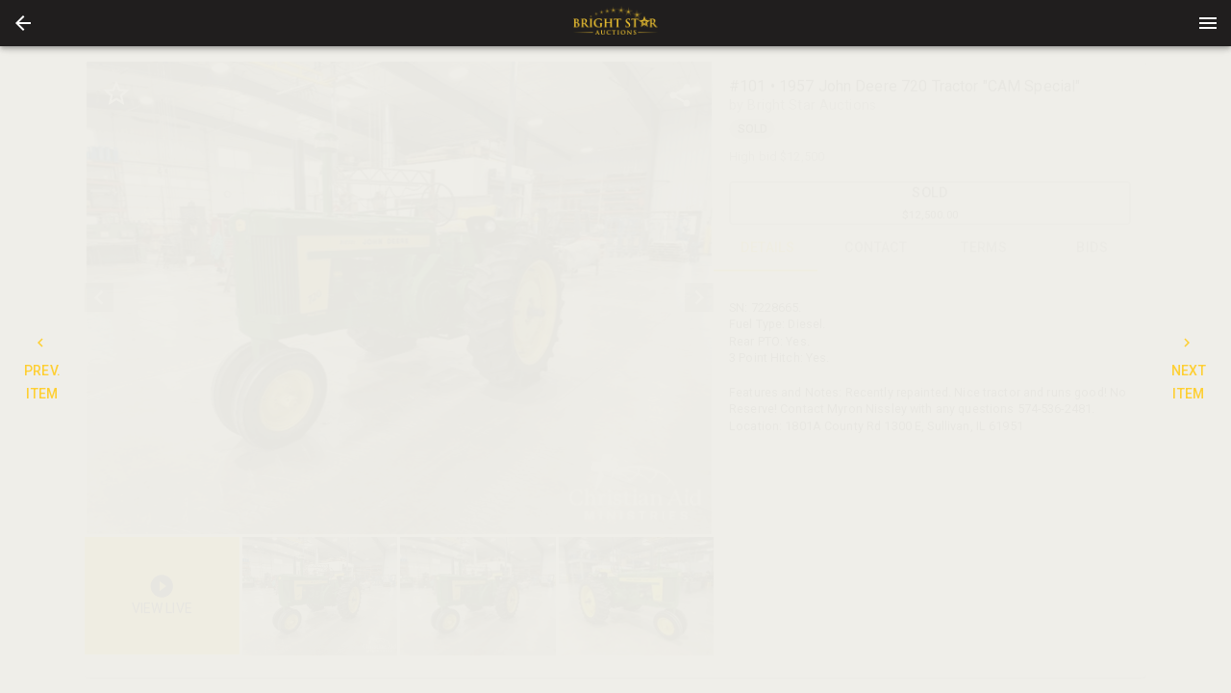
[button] (23, 23)
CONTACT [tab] (876, 248)
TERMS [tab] (984, 248)
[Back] (23, 23)
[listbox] (399, 298)
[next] (699, 297)
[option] (399, 298)
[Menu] (1208, 23)
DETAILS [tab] (768, 248)
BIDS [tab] (1093, 248)
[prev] (99, 297)
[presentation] (615, 23)
